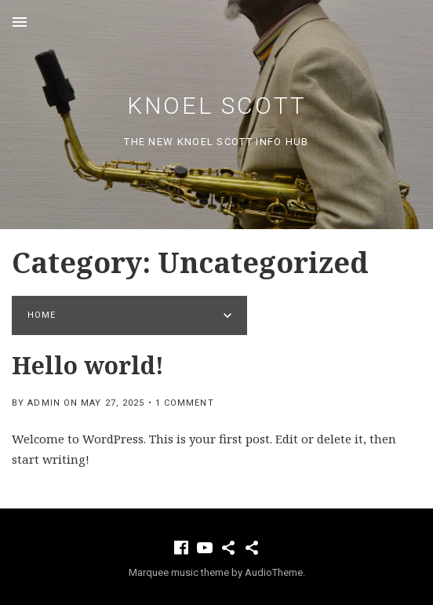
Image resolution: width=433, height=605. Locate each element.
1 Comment (184, 403)
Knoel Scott (217, 105)
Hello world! (88, 365)
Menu (19, 22)
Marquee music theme (179, 572)
